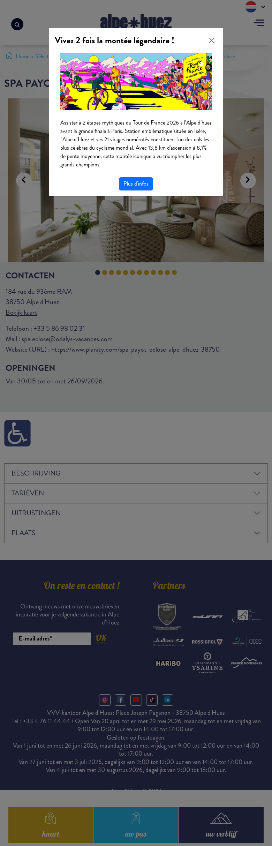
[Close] (211, 40)
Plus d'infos (136, 184)
